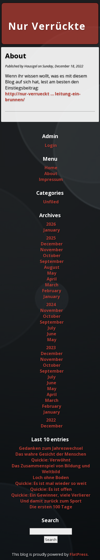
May (51, 273)
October (52, 255)
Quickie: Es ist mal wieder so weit (51, 483)
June (51, 334)
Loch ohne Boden (51, 477)
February (51, 291)
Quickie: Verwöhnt (51, 460)
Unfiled (51, 202)
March (51, 285)
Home (51, 168)
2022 (51, 420)
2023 (51, 348)
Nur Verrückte (47, 26)
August (51, 267)
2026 (51, 224)
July (51, 328)
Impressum (51, 179)
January (51, 230)
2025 (51, 238)
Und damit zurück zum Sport (51, 501)
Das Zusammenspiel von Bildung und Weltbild (51, 469)
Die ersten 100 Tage (51, 507)
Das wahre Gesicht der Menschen (50, 454)
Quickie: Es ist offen (51, 489)
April (52, 279)
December (52, 244)
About (50, 173)
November (51, 250)
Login (51, 145)
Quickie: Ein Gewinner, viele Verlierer (50, 495)
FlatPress (79, 554)
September (52, 261)
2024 (51, 304)
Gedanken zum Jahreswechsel (51, 448)
